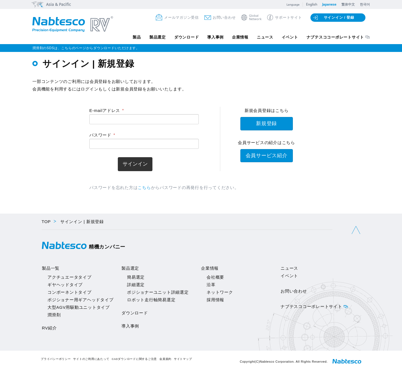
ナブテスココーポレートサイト (335, 37)
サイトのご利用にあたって (91, 358)
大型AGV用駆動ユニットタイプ (78, 307)
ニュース (265, 37)
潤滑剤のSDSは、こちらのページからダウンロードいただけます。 (86, 48)
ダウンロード (186, 37)
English (311, 4)
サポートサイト (288, 17)
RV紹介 (49, 328)
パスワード (100, 135)
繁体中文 (348, 4)
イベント (290, 37)
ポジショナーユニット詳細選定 (158, 292)
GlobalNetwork (255, 17)
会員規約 (165, 358)
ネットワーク (220, 292)
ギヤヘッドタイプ (65, 284)
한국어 (365, 4)
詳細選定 (136, 284)
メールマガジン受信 (181, 17)
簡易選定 (136, 277)
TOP (46, 221)
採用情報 (215, 299)
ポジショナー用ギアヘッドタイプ (80, 299)
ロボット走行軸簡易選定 (151, 299)
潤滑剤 (54, 314)
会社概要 (215, 277)
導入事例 (215, 37)
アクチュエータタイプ (69, 277)
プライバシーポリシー (56, 358)
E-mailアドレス (104, 110)
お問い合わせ (224, 17)
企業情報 (240, 37)
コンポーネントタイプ (69, 292)
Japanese (329, 4)
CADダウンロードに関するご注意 (134, 358)
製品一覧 (50, 268)
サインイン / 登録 (339, 17)
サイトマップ (183, 358)
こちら (144, 187)
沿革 (211, 284)
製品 (137, 37)
